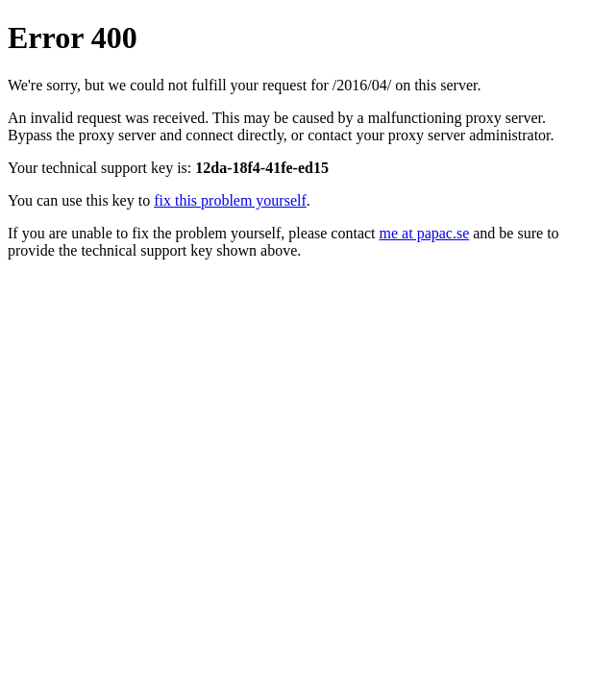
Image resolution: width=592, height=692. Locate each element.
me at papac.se (425, 233)
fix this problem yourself (230, 200)
